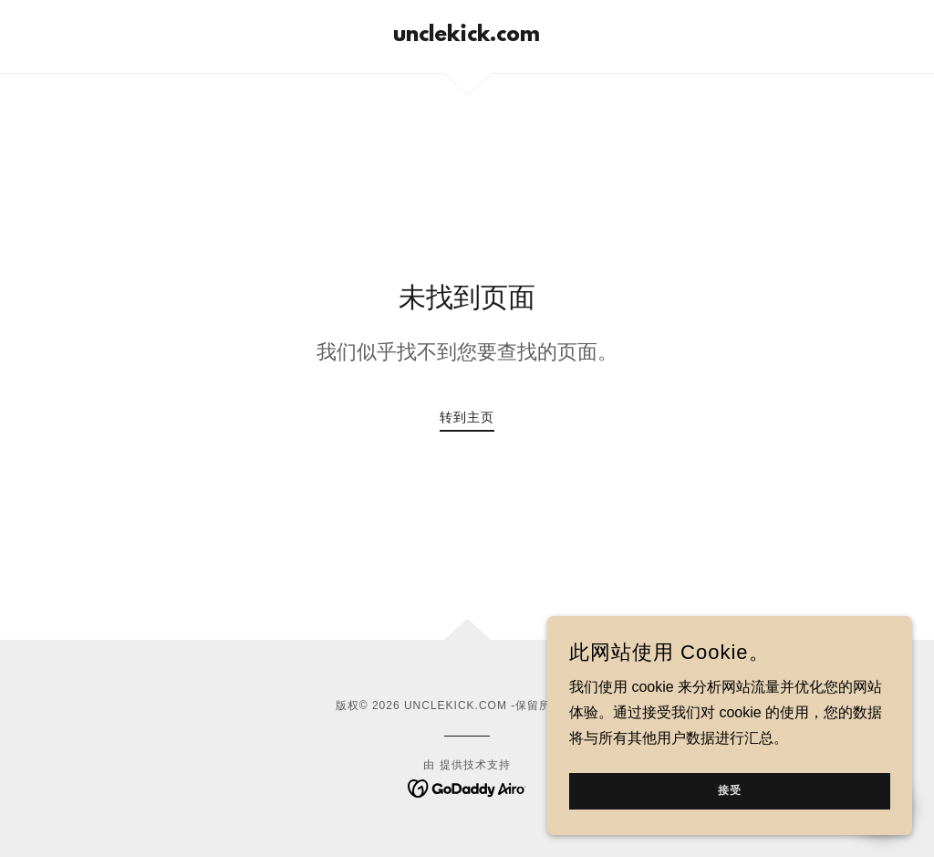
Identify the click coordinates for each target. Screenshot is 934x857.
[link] (466, 36)
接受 (730, 828)
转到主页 (467, 417)
